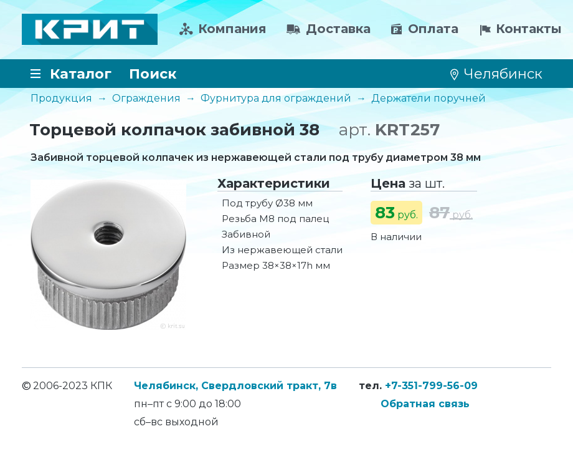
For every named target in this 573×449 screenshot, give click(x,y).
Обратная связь (425, 404)
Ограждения (146, 98)
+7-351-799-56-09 (431, 386)
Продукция (61, 98)
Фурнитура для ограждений (276, 98)
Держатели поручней (428, 98)
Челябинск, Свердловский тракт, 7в (235, 386)
